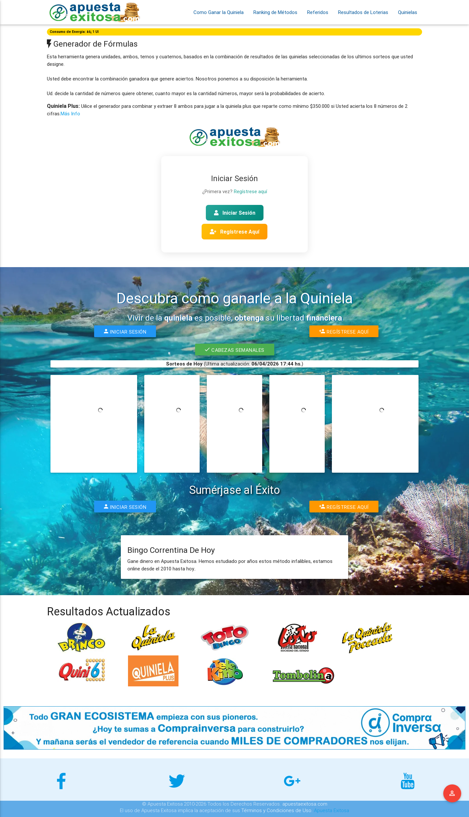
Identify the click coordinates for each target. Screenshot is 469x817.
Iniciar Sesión (234, 212)
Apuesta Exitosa (331, 810)
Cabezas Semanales (234, 349)
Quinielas (407, 12)
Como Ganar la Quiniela (218, 12)
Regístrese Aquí (234, 231)
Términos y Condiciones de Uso (276, 810)
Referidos (317, 12)
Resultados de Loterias (363, 12)
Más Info (70, 113)
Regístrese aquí (250, 191)
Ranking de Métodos (275, 12)
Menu (452, 793)
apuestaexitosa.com (304, 804)
